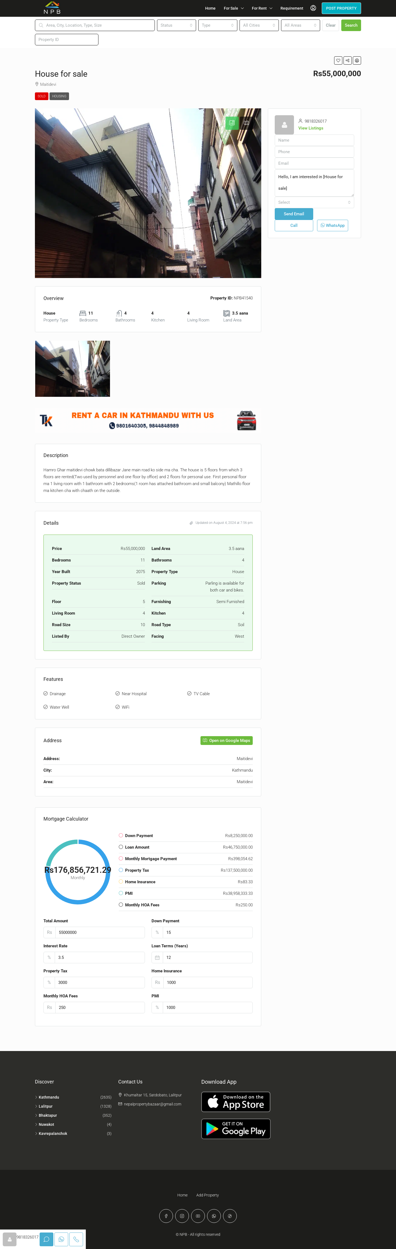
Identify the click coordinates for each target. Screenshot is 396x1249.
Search (351, 25)
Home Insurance (167, 971)
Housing (59, 96)
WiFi (125, 707)
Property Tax (55, 971)
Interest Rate (55, 945)
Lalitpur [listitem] (44, 1106)
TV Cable (202, 693)
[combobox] (176, 25)
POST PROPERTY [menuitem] (341, 8)
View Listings (310, 128)
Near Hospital (134, 693)
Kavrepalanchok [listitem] (51, 1133)
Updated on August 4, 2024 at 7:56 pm (221, 523)
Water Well (59, 707)
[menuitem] (313, 8)
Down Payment (165, 920)
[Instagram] (182, 1216)
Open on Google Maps (226, 740)
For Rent (259, 8)
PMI (155, 996)
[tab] (232, 123)
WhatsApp (333, 225)
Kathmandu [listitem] (47, 1097)
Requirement (291, 8)
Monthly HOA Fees (60, 996)
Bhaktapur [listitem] (46, 1115)
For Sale (231, 8)
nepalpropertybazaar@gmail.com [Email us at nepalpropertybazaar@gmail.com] (152, 1104)
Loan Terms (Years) (170, 945)
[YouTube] (198, 1216)
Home (210, 8)
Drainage (58, 693)
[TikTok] (230, 1216)
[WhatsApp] (214, 1216)
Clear (331, 25)
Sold (42, 96)
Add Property (207, 1195)
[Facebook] (166, 1216)
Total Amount (55, 920)
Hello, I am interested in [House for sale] (314, 183)
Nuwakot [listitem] (44, 1124)
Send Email (294, 213)
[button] (338, 60)
